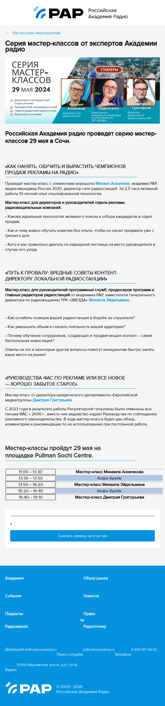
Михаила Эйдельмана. (109, 300)
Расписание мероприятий (36, 33)
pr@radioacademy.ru (99, 649)
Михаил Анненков (112, 183)
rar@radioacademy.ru (40, 649)
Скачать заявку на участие (82, 535)
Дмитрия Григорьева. (53, 400)
